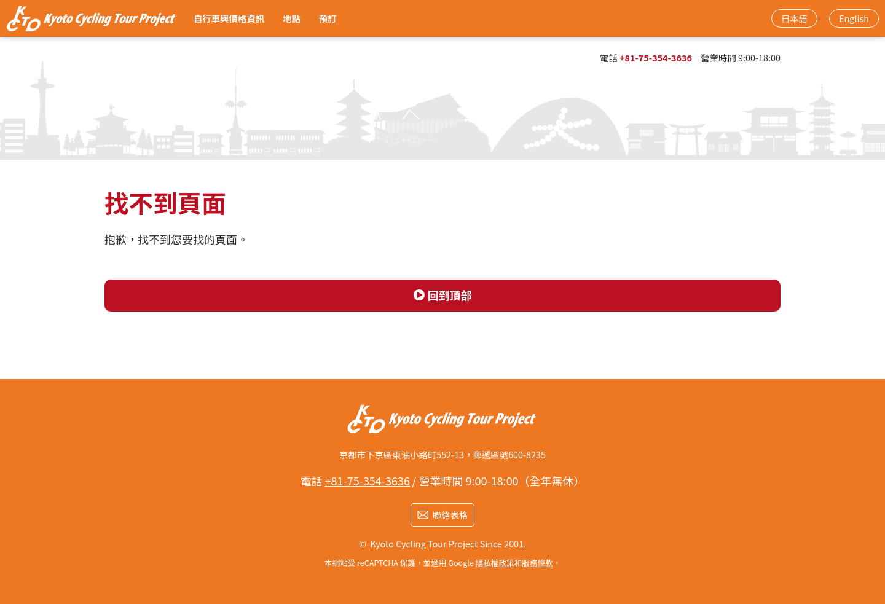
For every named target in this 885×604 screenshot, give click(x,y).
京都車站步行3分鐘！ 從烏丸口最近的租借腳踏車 (92, 18)
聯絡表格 (450, 514)
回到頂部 (450, 295)
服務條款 (537, 562)
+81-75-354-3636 (656, 57)
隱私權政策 (495, 562)
